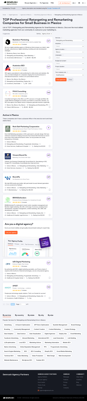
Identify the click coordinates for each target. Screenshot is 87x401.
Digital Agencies (13, 14)
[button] (74, 3)
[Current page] (22, 304)
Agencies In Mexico (26, 14)
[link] (44, 3)
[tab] (7, 315)
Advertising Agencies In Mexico (43, 14)
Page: (17, 304)
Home (4, 14)
